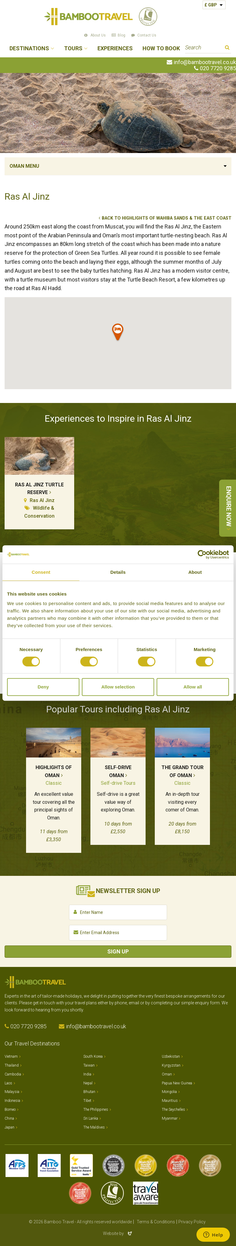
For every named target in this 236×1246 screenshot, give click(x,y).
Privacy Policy (192, 1221)
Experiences (115, 49)
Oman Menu (24, 166)
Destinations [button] (29, 49)
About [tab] (195, 572)
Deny (43, 686)
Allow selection (118, 686)
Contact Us (146, 35)
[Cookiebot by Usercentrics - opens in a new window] (202, 554)
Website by (118, 1233)
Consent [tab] (41, 572)
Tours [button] (73, 49)
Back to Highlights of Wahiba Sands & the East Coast (166, 218)
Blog (121, 35)
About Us (98, 35)
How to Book (161, 49)
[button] (118, 333)
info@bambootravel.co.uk (205, 62)
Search (227, 48)
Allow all (192, 686)
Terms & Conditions (156, 1221)
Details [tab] (118, 572)
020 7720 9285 (218, 68)
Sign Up (118, 951)
